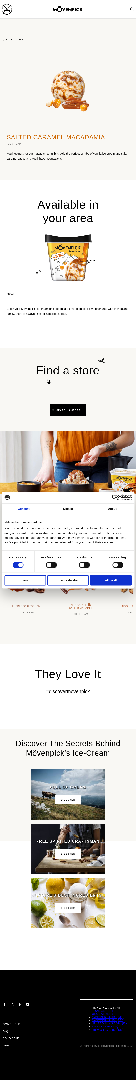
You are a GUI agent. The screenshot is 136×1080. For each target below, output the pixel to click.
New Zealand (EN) (108, 1029)
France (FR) (102, 1010)
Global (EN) (102, 1013)
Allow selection (68, 580)
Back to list (13, 40)
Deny (25, 580)
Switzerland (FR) (107, 1020)
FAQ (5, 1031)
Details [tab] (68, 508)
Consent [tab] (24, 508)
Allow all (111, 580)
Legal (7, 1045)
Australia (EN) (105, 1026)
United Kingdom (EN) (110, 1023)
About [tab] (112, 508)
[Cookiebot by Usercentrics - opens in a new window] (115, 497)
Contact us (11, 1038)
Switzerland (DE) (107, 1017)
